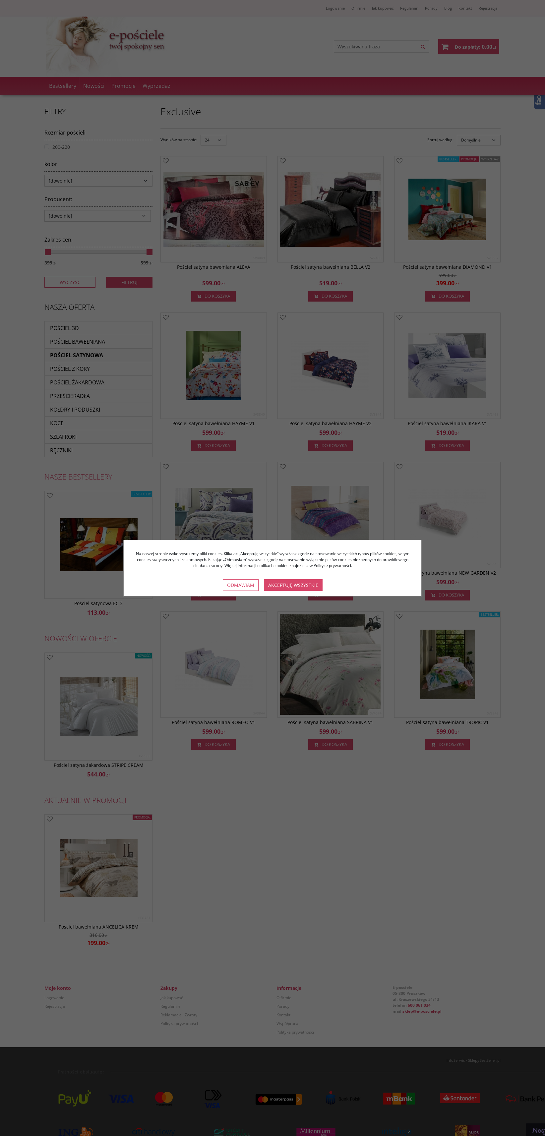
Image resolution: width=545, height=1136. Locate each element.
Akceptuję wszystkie (293, 585)
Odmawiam (240, 585)
